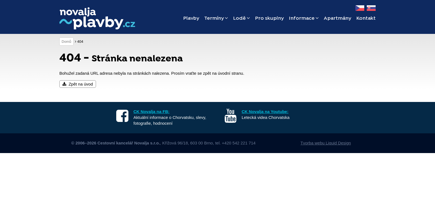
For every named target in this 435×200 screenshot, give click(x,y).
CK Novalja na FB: (151, 111)
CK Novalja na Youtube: (265, 111)
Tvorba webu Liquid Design (325, 143)
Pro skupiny (269, 18)
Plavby (191, 18)
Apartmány (337, 18)
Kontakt (366, 18)
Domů (66, 41)
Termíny (216, 18)
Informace (304, 18)
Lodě (241, 18)
